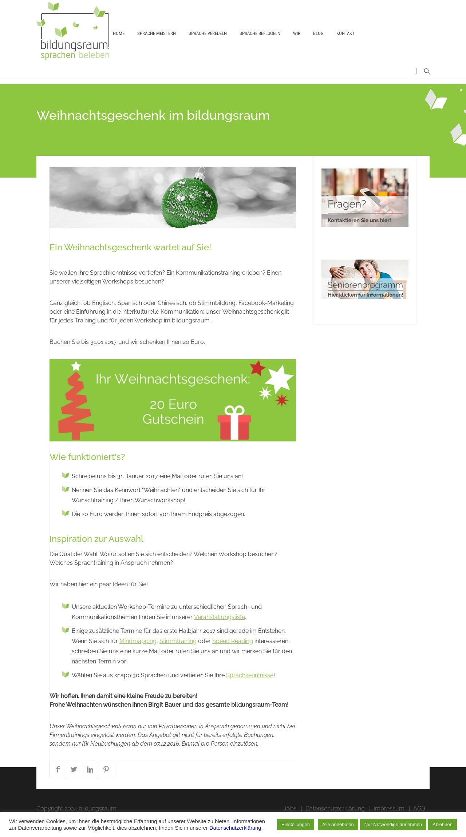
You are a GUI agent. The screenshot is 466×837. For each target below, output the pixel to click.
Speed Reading (232, 657)
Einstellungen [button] (295, 824)
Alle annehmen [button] (338, 824)
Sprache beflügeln (260, 42)
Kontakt (345, 42)
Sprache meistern (156, 42)
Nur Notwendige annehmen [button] (393, 824)
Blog (318, 42)
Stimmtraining (178, 657)
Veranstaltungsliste (219, 633)
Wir (296, 42)
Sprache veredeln (208, 42)
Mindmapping (138, 657)
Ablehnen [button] (443, 824)
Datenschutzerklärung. (236, 828)
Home (119, 42)
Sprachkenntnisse (249, 691)
